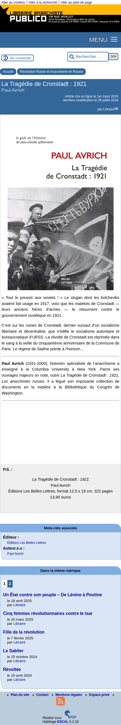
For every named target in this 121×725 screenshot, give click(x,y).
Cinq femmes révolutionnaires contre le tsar (48, 613)
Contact (41, 695)
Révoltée (12, 669)
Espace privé (97, 695)
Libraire (108, 109)
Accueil (8, 72)
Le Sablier (13, 650)
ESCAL (62, 722)
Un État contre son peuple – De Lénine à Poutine (52, 594)
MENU (98, 39)
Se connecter (20, 58)
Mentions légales (67, 695)
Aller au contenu (13, 2)
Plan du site (18, 695)
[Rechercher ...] (88, 56)
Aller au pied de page (76, 2)
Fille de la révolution (24, 632)
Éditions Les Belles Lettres (26, 543)
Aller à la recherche (43, 2)
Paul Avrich (15, 554)
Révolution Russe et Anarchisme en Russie (51, 72)
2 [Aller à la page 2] (10, 583)
